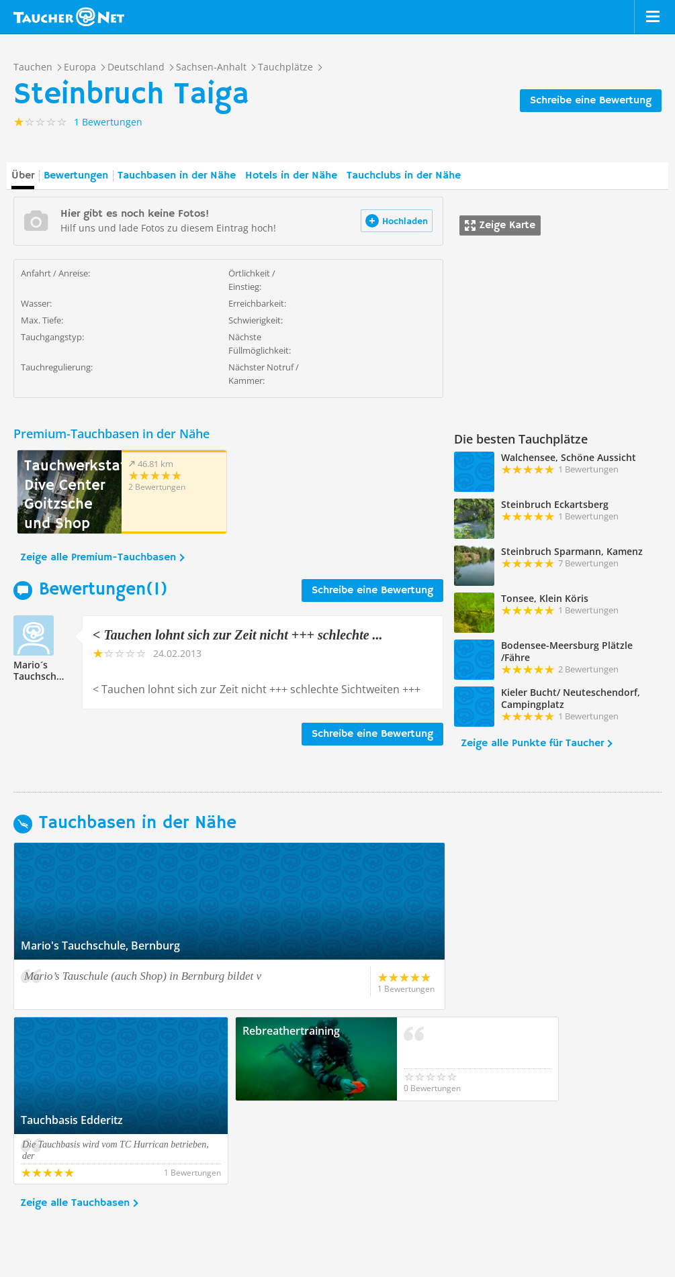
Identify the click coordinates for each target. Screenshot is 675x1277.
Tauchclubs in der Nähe (404, 176)
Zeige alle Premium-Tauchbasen (98, 557)
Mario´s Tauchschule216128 (58, 670)
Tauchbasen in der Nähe (177, 176)
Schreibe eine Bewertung (590, 100)
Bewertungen (76, 176)
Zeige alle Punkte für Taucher (532, 743)
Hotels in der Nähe (291, 176)
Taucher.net (68, 16)
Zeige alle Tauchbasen (75, 1120)
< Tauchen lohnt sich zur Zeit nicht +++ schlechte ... (238, 634)
